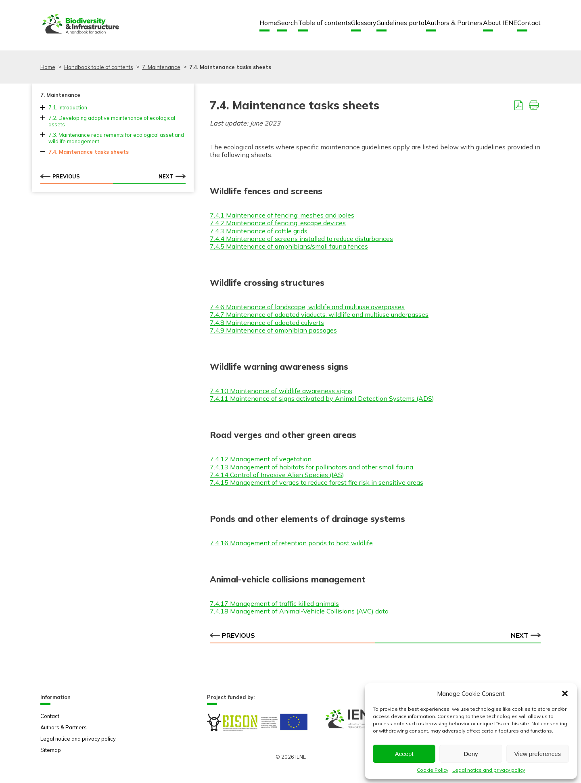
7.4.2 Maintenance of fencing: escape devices (278, 223)
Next (172, 176)
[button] (565, 693)
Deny (471, 753)
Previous (60, 176)
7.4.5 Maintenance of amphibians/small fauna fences (289, 246)
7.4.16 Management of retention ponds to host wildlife (291, 543)
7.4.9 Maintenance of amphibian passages (273, 330)
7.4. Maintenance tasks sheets (88, 152)
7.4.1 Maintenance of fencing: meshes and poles (282, 215)
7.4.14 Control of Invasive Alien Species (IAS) (277, 475)
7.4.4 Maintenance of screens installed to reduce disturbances (301, 238)
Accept (404, 753)
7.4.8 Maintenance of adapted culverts (267, 322)
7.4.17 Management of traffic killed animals (274, 603)
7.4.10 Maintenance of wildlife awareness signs (281, 391)
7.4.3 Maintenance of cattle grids (258, 231)
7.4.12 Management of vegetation (260, 459)
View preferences (537, 753)
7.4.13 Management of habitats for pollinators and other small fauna (311, 467)
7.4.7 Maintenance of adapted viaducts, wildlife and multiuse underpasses (319, 314)
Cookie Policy (432, 770)
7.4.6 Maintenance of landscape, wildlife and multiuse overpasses (307, 307)
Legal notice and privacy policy (488, 770)
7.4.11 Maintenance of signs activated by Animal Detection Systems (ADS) (322, 398)
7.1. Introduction (67, 107)
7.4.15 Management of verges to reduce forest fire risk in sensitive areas (316, 482)
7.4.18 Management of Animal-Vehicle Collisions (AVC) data (299, 611)
